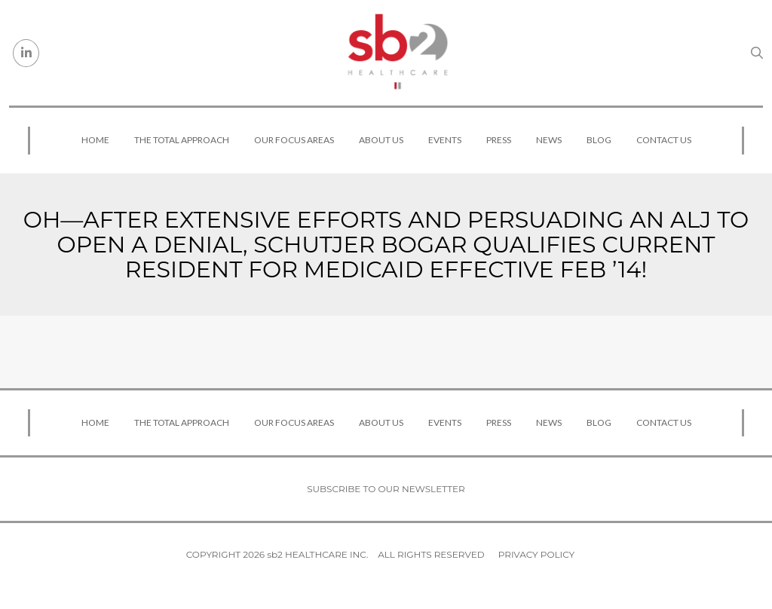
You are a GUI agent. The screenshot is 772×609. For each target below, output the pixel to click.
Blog (599, 139)
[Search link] (757, 53)
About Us (381, 139)
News (549, 139)
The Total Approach (181, 139)
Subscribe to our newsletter (386, 488)
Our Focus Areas (294, 139)
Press (498, 139)
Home (95, 139)
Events (444, 139)
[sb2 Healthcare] (397, 53)
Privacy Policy (536, 554)
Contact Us (663, 139)
